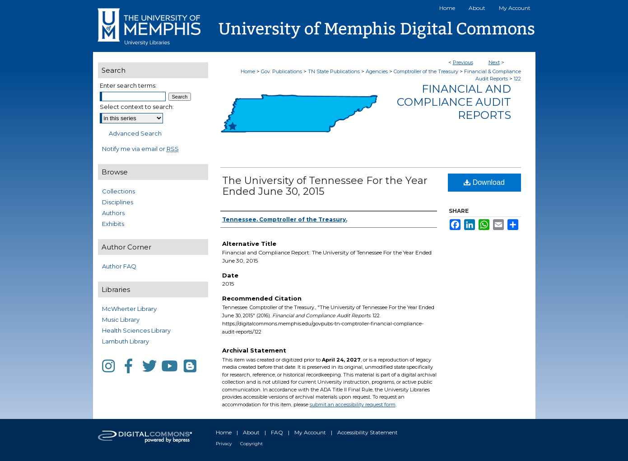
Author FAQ (119, 266)
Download (484, 182)
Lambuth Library (125, 341)
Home (248, 71)
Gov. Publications (281, 71)
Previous (463, 62)
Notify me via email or (140, 148)
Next (494, 62)
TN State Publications (334, 71)
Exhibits (113, 223)
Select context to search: (137, 106)
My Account (310, 432)
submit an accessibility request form (352, 404)
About (251, 432)
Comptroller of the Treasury (426, 71)
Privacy (224, 444)
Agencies (377, 71)
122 (517, 78)
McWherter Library (129, 308)
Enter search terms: (128, 85)
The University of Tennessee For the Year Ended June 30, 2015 (325, 186)
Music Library (121, 319)
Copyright (251, 444)
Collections (118, 191)
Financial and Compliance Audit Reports (454, 102)
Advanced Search (135, 133)
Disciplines (117, 202)
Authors (113, 212)
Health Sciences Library (136, 330)
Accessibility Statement (367, 432)
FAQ (277, 432)
